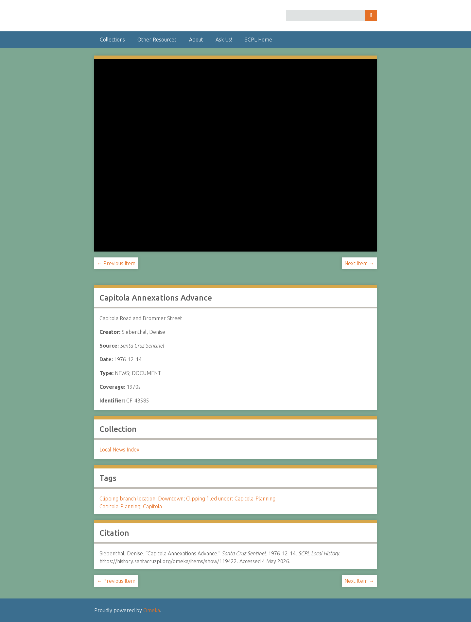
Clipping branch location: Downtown (141, 498)
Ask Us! (224, 39)
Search (371, 15)
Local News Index (119, 449)
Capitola (152, 506)
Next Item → (359, 263)
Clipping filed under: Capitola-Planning (230, 498)
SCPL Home (258, 39)
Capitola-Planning (119, 506)
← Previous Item (116, 263)
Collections (112, 39)
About (196, 39)
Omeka (151, 610)
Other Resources (157, 39)
